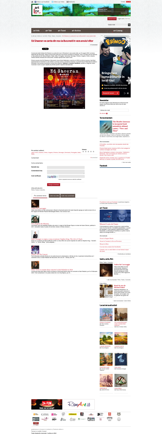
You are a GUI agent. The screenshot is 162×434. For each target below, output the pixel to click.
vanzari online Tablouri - (104, 369)
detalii (105, 9)
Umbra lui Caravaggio (38, 208)
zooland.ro (49, 429)
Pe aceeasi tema (40, 196)
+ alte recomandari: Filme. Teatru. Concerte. (119, 280)
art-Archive (76, 31)
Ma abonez (103, 113)
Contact (123, 1)
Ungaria (50, 152)
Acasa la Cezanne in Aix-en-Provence (111, 241)
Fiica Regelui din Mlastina (40, 224)
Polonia (56, 152)
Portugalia (74, 152)
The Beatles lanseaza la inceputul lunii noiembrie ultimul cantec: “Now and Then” (121, 126)
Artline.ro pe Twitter (59, 2)
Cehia (45, 152)
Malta (32, 154)
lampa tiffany (118, 388)
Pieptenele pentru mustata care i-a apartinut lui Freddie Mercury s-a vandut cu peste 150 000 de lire (115, 158)
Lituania (41, 152)
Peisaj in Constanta (105, 322)
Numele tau (35, 167)
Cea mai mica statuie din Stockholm (110, 247)
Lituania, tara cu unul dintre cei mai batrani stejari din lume (114, 250)
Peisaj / (101, 9)
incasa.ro (42, 429)
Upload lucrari (112, 18)
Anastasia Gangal (121, 369)
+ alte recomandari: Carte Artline (122, 301)
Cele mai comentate (67, 196)
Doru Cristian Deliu (121, 327)
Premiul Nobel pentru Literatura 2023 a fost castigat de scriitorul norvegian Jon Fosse (115, 149)
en (129, 1)
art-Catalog (117, 31)
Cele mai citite (54, 196)
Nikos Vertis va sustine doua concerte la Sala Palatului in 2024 (52, 270)
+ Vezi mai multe (126, 162)
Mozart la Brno (104, 244)
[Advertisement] (69, 22)
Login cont (121, 18)
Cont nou (127, 18)
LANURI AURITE (119, 346)
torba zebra (117, 367)
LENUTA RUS (105, 390)
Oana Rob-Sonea (121, 390)
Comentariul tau (36, 170)
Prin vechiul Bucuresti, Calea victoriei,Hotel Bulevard (120, 324)
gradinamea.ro (35, 429)
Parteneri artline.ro (58, 429)
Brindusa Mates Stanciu (104, 11)
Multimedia (72, 2)
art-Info (36, 31)
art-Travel (62, 31)
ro (127, 1)
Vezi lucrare (124, 13)
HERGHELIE (103, 388)
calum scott (34, 152)
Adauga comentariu (53, 184)
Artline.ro (39, 36)
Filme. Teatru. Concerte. (54, 36)
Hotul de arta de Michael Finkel (120, 286)
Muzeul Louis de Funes (109, 224)
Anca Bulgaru (105, 348)
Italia (79, 152)
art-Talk (49, 31)
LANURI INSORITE (105, 346)
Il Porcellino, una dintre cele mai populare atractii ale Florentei (114, 145)
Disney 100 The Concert (39, 254)
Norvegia (61, 152)
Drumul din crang (104, 367)
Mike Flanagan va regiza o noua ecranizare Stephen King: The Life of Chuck (56, 239)
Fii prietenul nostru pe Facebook (108, 202)
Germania (67, 152)
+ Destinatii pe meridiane (124, 254)
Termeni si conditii (36, 431)
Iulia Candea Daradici (104, 324)
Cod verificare (36, 176)
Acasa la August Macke (106, 238)
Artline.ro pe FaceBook (43, 2)
